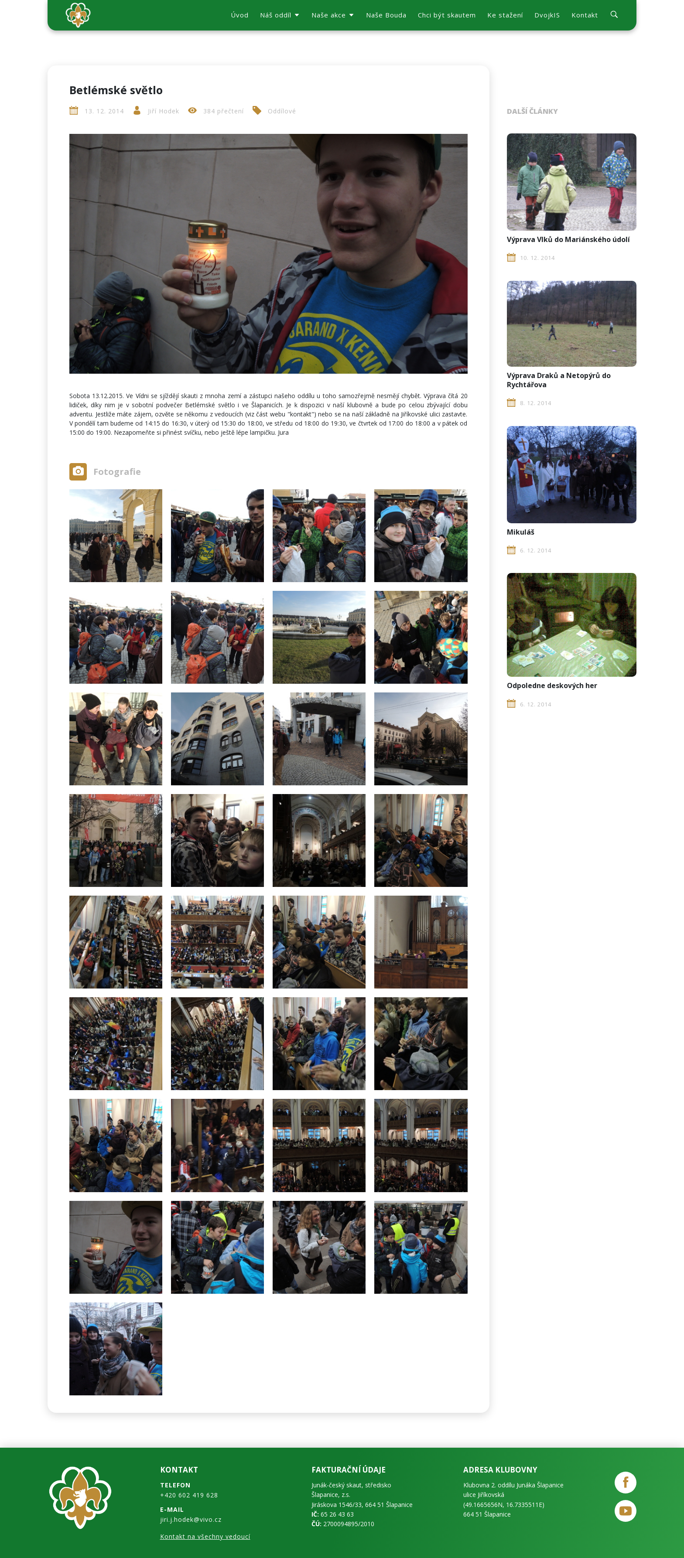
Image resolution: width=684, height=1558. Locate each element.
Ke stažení (505, 15)
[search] (614, 15)
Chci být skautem (447, 15)
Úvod (240, 15)
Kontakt (584, 15)
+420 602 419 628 (189, 1495)
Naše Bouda (386, 15)
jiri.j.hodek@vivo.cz (191, 1519)
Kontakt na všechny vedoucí (205, 1536)
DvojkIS (547, 15)
